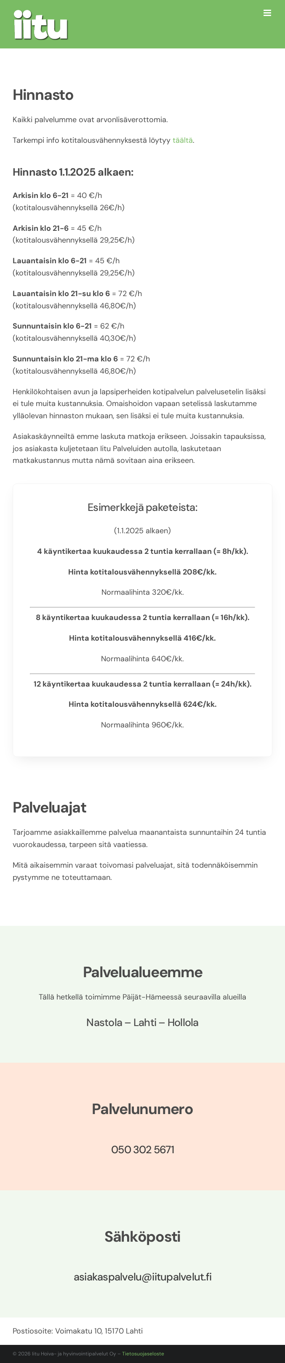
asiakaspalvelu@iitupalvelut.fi (142, 1277)
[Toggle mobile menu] (268, 12)
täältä (183, 140)
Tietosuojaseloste (143, 1353)
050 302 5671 (142, 1150)
